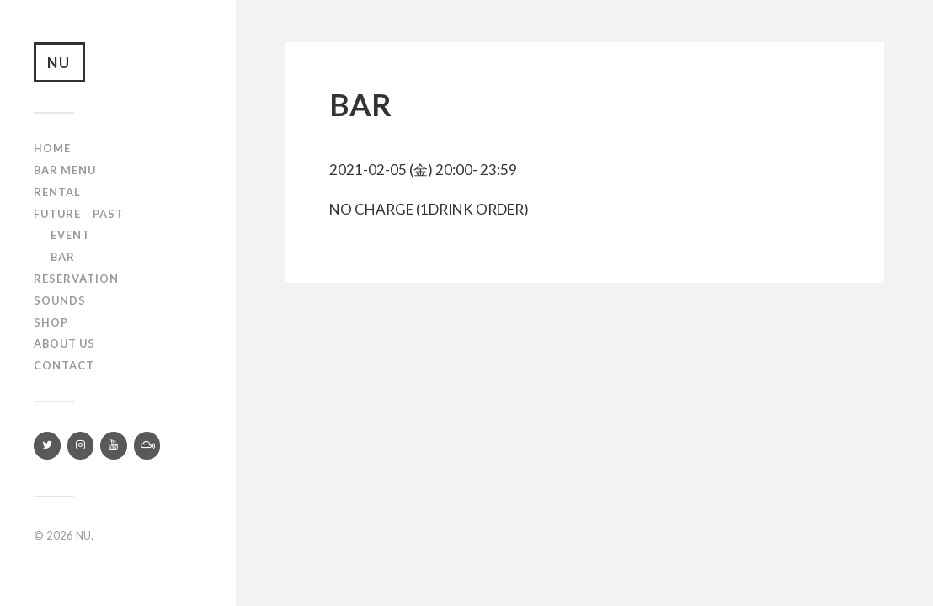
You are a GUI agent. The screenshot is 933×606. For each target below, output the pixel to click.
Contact (64, 366)
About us (64, 345)
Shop (51, 323)
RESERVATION (76, 279)
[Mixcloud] (147, 446)
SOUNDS (60, 301)
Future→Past (79, 214)
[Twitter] (47, 446)
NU (59, 63)
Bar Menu (65, 171)
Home (52, 150)
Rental (57, 192)
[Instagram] (80, 446)
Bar (63, 257)
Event (70, 236)
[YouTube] (113, 446)
